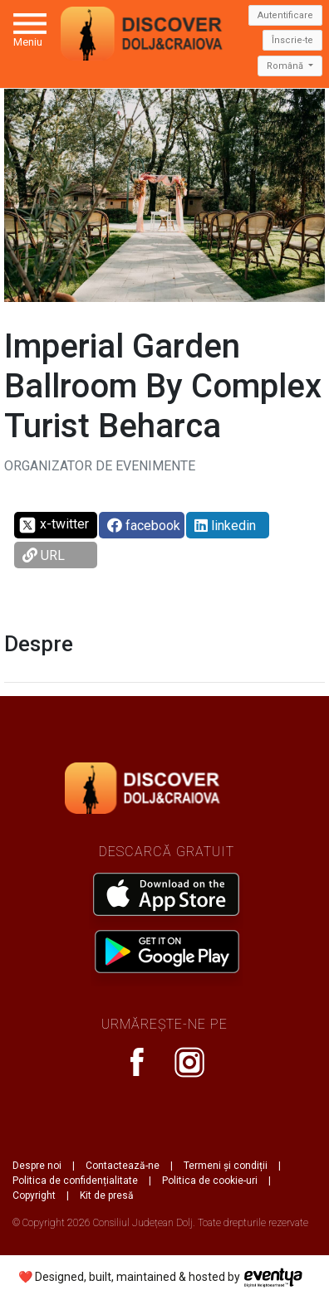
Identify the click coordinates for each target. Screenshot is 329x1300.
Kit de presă (107, 1195)
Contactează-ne (123, 1165)
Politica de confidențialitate (75, 1180)
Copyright (34, 1195)
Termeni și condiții (226, 1165)
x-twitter (53, 525)
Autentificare (285, 15)
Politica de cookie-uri (210, 1180)
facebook (143, 525)
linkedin (225, 525)
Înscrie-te (292, 40)
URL (43, 555)
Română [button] (286, 66)
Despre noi (36, 1165)
